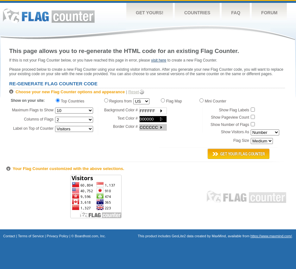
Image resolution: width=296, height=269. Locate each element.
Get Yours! (149, 12)
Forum (269, 12)
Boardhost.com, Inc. (90, 236)
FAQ (235, 12)
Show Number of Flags (230, 124)
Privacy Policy (57, 236)
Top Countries (71, 100)
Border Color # (125, 126)
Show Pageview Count (230, 117)
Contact (9, 236)
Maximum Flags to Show (33, 110)
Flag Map (172, 100)
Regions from (118, 100)
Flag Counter (49, 16)
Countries (197, 12)
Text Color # (127, 118)
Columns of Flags (39, 119)
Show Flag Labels (234, 110)
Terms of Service (31, 236)
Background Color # (121, 110)
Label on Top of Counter (33, 128)
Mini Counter (213, 100)
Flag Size (241, 140)
